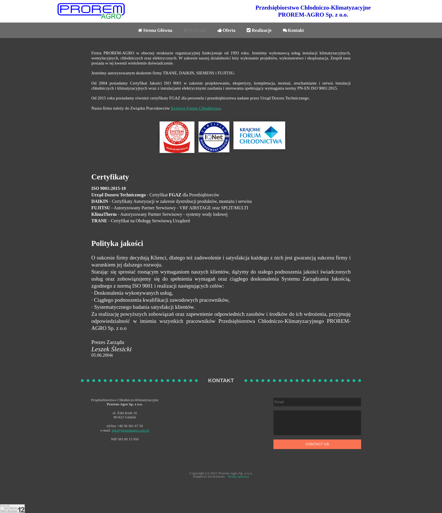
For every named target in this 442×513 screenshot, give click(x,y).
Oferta (226, 30)
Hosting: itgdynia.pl (238, 476)
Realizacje (259, 30)
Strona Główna (155, 30)
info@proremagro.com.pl (130, 430)
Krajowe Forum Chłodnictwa (195, 108)
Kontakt (293, 30)
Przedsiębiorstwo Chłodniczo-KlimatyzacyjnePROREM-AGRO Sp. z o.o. (313, 11)
